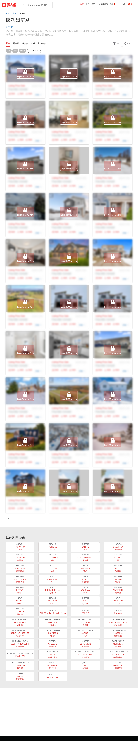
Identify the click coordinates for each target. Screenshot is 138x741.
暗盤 (33, 43)
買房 (82, 4)
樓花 (93, 4)
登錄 (123, 4)
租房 (87, 4)
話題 (112, 4)
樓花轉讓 (42, 43)
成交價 (25, 43)
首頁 (7, 13)
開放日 (16, 43)
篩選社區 (10, 27)
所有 (8, 43)
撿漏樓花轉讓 (102, 4)
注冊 (118, 4)
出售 (14, 13)
